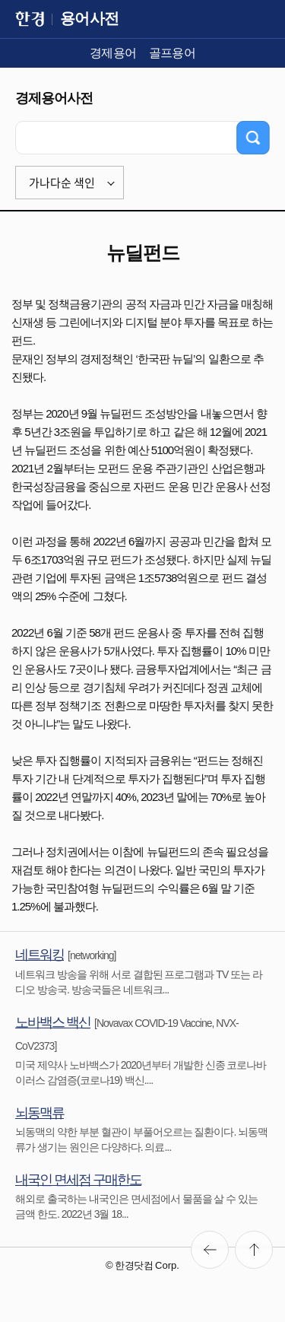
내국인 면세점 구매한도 (78, 1179)
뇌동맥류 (39, 1112)
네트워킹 (39, 954)
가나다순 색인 (62, 182)
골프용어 (172, 52)
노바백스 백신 (52, 1022)
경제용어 (113, 52)
